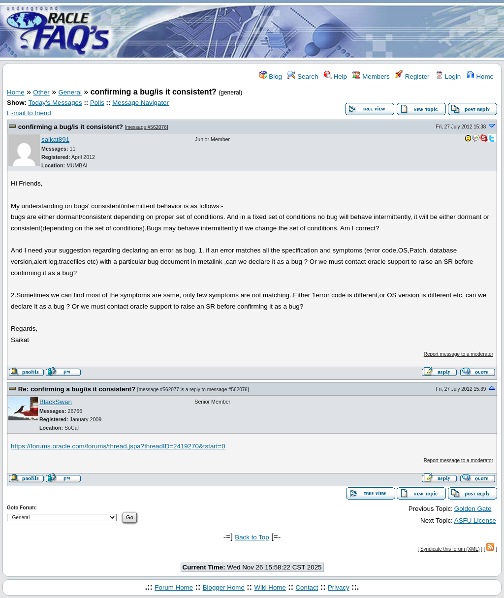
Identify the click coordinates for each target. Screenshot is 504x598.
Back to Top (252, 537)
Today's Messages (55, 102)
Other (41, 92)
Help (335, 76)
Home (480, 76)
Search (302, 76)
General (70, 92)
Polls (97, 102)
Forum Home (174, 587)
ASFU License (475, 520)
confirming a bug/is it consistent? (70, 126)
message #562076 (146, 127)
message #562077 (159, 389)
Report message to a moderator (458, 354)
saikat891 (55, 139)
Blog (270, 76)
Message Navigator (140, 102)
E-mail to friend (29, 113)
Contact (306, 587)
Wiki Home (269, 587)
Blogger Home (224, 587)
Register (412, 76)
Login (448, 76)
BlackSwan (55, 402)
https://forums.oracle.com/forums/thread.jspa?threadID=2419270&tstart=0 (118, 446)
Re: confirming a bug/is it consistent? (76, 389)
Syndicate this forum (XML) (450, 549)
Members (370, 76)
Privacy (338, 587)
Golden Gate (473, 508)
